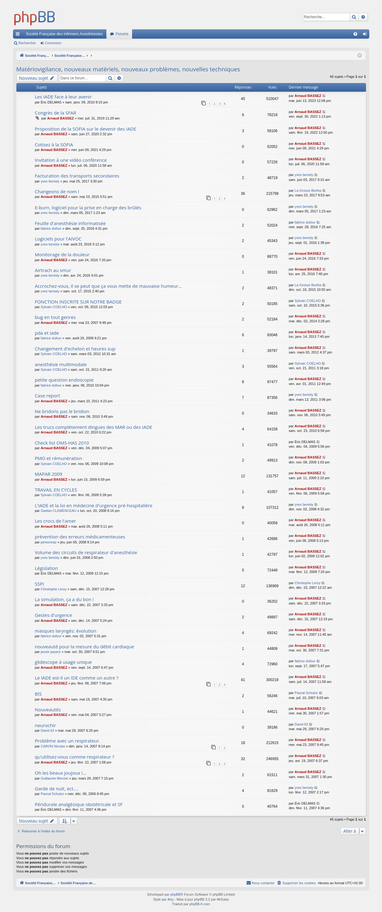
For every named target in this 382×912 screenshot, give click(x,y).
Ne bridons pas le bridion (62, 411)
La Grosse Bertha (307, 190)
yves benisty (50, 181)
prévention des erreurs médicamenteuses (80, 536)
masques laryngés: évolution (66, 631)
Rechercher (27, 43)
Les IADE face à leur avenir (63, 97)
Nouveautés (48, 709)
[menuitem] (355, 34)
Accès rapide (18, 35)
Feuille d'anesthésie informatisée (70, 223)
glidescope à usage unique (63, 662)
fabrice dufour (51, 228)
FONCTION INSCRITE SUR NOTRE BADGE (78, 302)
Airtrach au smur (53, 270)
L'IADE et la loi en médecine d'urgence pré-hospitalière (93, 505)
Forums (122, 34)
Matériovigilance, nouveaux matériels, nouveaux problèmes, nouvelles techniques (128, 69)
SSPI (39, 584)
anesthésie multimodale (61, 364)
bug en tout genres (55, 317)
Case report (47, 395)
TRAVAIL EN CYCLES (56, 490)
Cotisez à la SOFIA (54, 144)
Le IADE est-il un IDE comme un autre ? (76, 678)
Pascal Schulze (306, 693)
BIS (38, 694)
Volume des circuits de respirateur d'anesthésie (86, 552)
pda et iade (47, 333)
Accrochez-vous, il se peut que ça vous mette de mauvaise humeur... (108, 286)
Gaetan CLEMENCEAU (58, 510)
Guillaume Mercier (54, 778)
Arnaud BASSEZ (307, 96)
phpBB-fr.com (199, 904)
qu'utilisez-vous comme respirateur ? (74, 757)
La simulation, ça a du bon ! (64, 599)
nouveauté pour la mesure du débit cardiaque (84, 646)
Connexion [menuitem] (366, 35)
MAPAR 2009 (48, 474)
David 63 (47, 730)
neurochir (45, 725)
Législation (46, 568)
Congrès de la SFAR (55, 113)
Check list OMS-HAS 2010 (62, 443)
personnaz (48, 542)
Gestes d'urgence (53, 615)
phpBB (175, 894)
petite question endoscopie (64, 380)
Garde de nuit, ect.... (56, 788)
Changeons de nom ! (57, 191)
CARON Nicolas (53, 746)
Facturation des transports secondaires (77, 176)
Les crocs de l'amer (55, 521)
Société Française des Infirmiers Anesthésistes (64, 34)
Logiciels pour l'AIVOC (58, 239)
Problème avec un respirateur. (68, 741)
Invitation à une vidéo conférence (71, 160)
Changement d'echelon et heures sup (75, 348)
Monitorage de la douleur (62, 254)
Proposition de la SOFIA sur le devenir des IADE (85, 129)
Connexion (53, 43)
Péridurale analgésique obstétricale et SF (79, 804)
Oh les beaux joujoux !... (60, 773)
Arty (170, 899)
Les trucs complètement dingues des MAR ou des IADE (93, 427)
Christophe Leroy (54, 589)
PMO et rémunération (58, 458)
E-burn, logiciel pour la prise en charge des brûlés (88, 207)
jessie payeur (51, 652)
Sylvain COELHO (54, 307)
